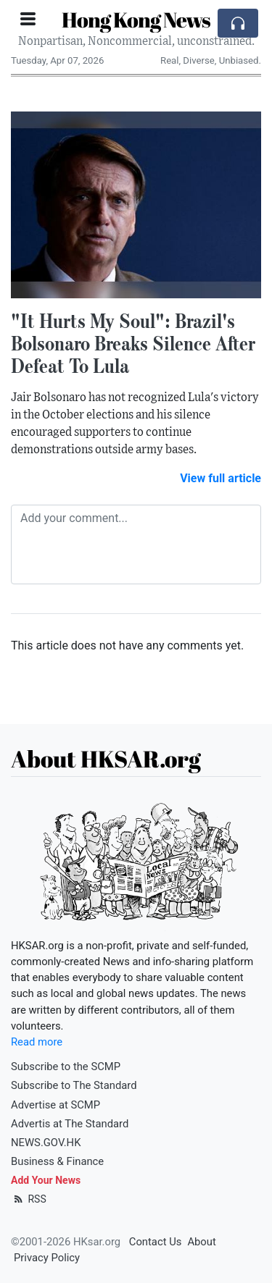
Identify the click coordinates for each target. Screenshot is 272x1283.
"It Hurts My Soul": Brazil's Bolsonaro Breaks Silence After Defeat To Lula (133, 343)
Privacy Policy (47, 1257)
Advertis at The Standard (69, 1123)
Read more (36, 1041)
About (201, 1241)
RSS (28, 1199)
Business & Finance (57, 1161)
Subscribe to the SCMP (65, 1066)
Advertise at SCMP (55, 1104)
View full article (220, 478)
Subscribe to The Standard (74, 1085)
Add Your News (46, 1180)
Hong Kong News (136, 19)
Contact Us (155, 1241)
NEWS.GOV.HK (46, 1142)
